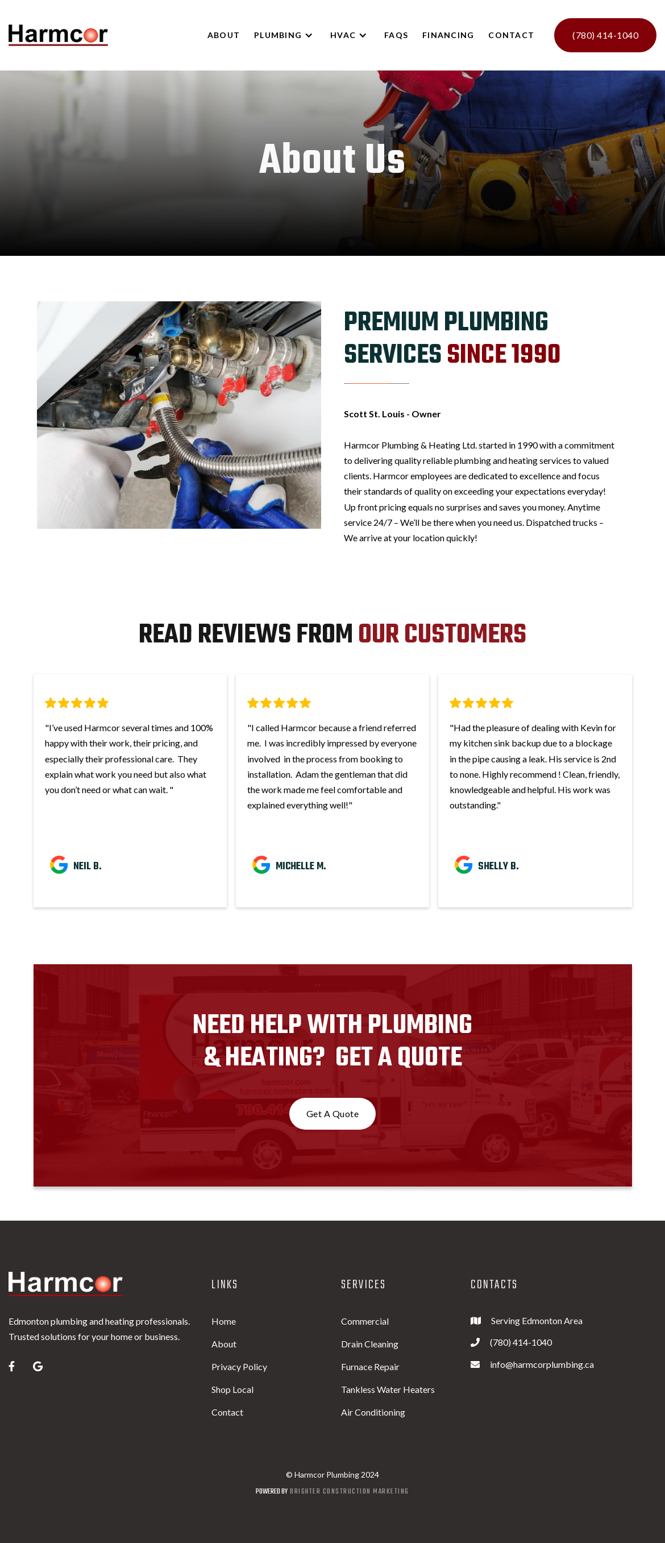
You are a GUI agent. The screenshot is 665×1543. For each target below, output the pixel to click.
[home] (58, 35)
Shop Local (232, 1389)
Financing (448, 35)
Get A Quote (332, 1113)
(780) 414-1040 (605, 35)
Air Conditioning (373, 1412)
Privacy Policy (239, 1366)
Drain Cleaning (369, 1343)
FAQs (396, 35)
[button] (289, 35)
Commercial (365, 1321)
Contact (511, 35)
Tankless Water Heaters (388, 1389)
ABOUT (223, 35)
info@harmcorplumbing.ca (542, 1364)
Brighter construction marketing (349, 1492)
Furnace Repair (370, 1366)
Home (223, 1321)
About (223, 1343)
